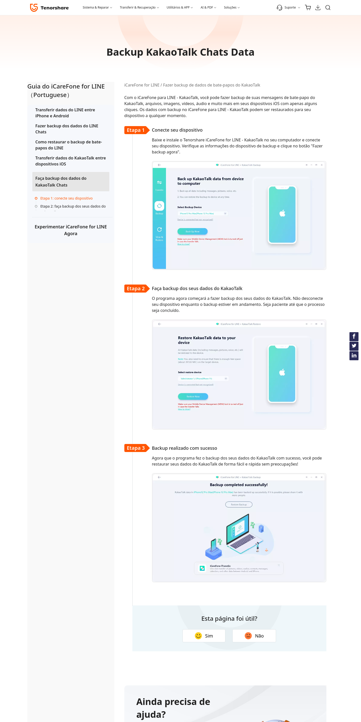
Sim (187, 635)
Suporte (286, 8)
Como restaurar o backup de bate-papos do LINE (60, 145)
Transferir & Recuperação (137, 7)
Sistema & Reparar (96, 7)
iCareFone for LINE (125, 85)
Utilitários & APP (178, 7)
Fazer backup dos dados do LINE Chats (61, 129)
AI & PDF (207, 7)
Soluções (230, 7)
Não (237, 635)
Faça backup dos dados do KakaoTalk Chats (60, 188)
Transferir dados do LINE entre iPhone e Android (59, 113)
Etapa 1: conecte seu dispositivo (57, 207)
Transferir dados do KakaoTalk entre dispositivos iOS (54, 164)
